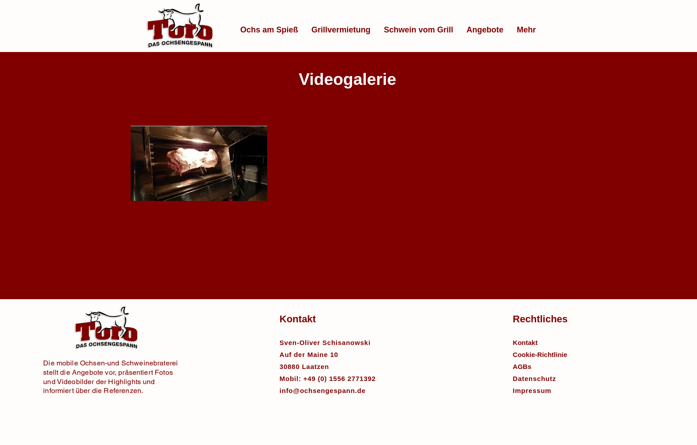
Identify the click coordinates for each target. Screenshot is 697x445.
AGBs (522, 366)
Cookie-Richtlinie (540, 354)
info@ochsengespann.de (323, 390)
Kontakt (525, 342)
